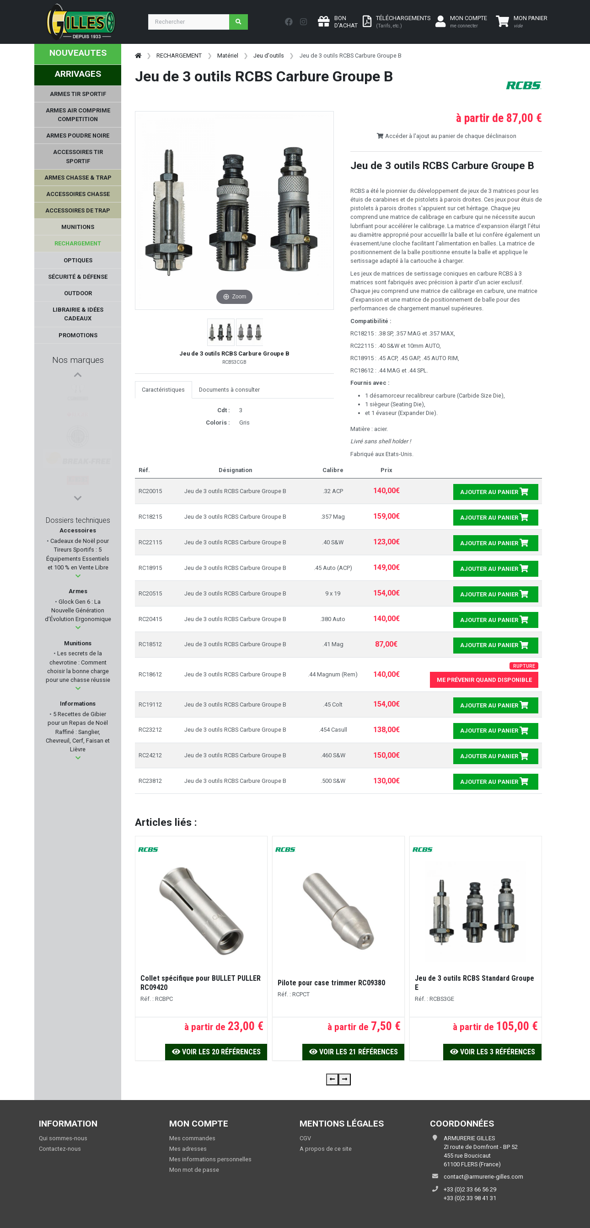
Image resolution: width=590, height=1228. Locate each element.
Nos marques (78, 360)
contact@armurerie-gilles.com (483, 1176)
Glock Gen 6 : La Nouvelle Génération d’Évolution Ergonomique (78, 610)
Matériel (227, 55)
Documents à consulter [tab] (229, 389)
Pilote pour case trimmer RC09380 (331, 982)
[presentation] (332, 1079)
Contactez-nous (60, 1148)
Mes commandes (192, 1138)
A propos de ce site (326, 1148)
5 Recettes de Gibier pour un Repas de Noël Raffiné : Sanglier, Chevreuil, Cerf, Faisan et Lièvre (78, 732)
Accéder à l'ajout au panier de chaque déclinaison (446, 136)
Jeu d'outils (268, 55)
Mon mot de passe (194, 1169)
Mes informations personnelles (210, 1159)
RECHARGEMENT (179, 55)
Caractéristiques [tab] (163, 389)
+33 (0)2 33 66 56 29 (470, 1189)
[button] (77, 576)
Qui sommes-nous (63, 1138)
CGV (305, 1138)
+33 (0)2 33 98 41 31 (470, 1198)
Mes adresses (188, 1148)
